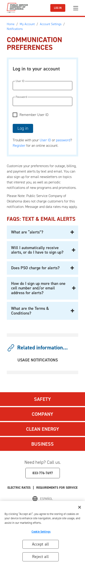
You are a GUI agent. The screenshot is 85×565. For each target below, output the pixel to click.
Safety (42, 399)
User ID (45, 140)
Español (46, 499)
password (63, 140)
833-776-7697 (42, 473)
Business (42, 444)
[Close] (80, 508)
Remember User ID (34, 114)
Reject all (40, 557)
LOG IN (58, 8)
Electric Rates (19, 488)
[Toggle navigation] (76, 8)
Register (19, 145)
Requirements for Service (57, 488)
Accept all (40, 545)
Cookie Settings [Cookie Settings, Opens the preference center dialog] (41, 533)
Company (42, 414)
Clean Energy (42, 429)
